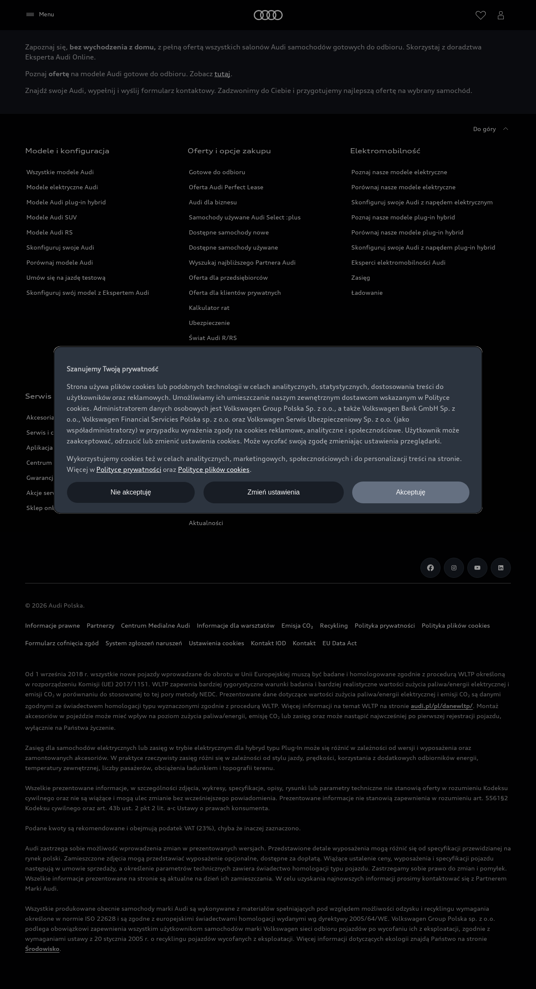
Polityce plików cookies (214, 469)
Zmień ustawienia (273, 492)
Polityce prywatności (128, 469)
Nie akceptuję (131, 492)
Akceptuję (410, 492)
